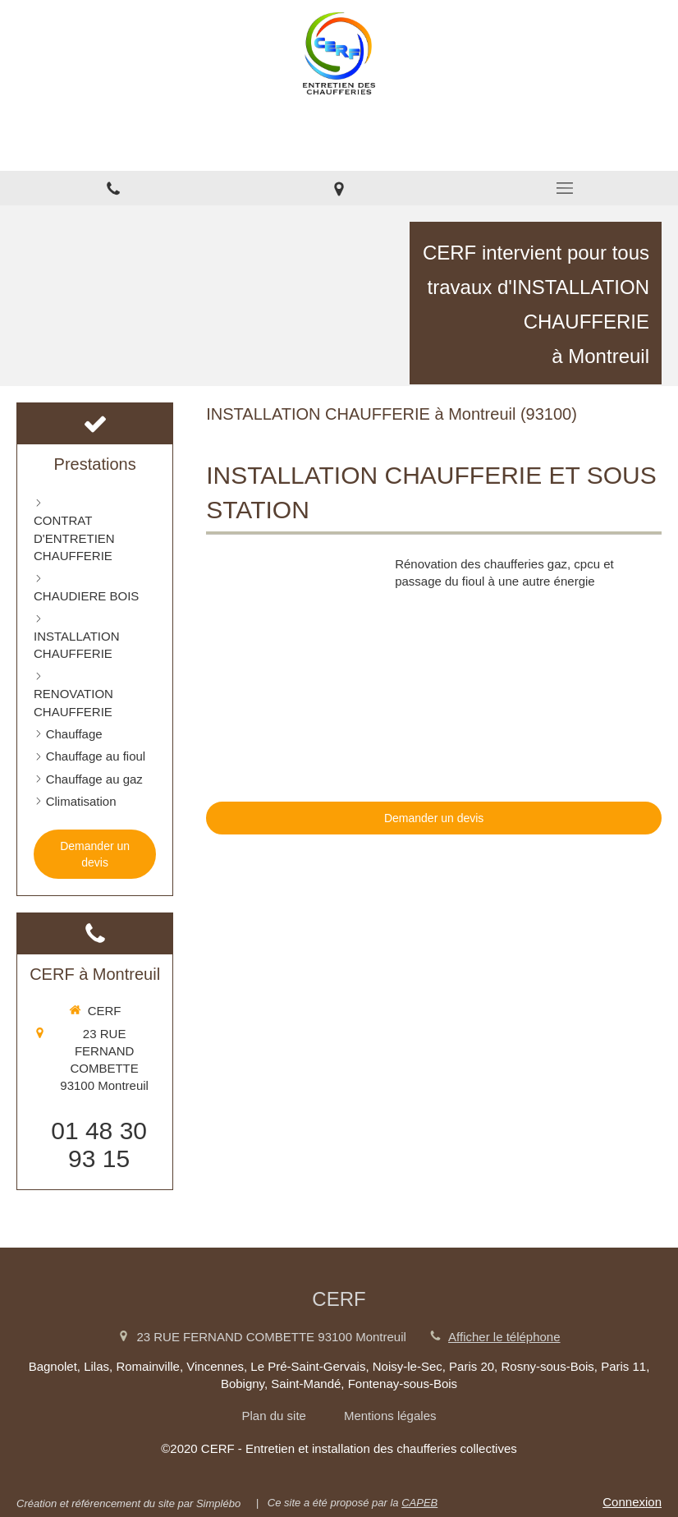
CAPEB (419, 1502)
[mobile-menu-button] (565, 188)
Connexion (632, 1502)
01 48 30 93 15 (99, 1144)
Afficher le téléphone (504, 1337)
